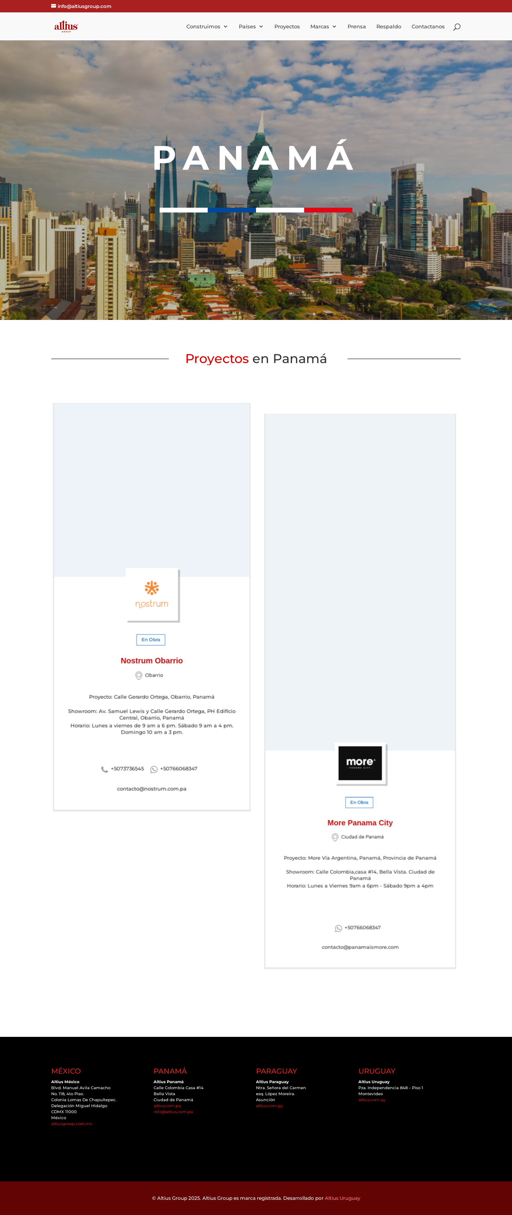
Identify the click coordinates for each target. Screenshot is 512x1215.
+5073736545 (131, 744)
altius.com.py (269, 1105)
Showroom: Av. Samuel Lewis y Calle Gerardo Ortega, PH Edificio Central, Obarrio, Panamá (152, 695)
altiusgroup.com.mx (71, 1123)
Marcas (319, 27)
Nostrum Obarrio (152, 652)
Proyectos (287, 27)
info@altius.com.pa (173, 1111)
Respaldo (388, 27)
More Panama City (360, 794)
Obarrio (154, 664)
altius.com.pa (167, 1105)
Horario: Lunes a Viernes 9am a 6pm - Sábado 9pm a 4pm (360, 842)
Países (247, 27)
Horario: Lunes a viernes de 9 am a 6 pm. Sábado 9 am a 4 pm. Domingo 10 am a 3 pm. (151, 707)
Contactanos (428, 27)
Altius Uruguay (342, 1198)
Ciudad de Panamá (361, 805)
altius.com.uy (372, 1099)
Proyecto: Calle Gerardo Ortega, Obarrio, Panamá (151, 682)
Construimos (203, 27)
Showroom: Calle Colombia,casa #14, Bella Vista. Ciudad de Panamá (360, 831)
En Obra (151, 634)
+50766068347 (174, 744)
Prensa (357, 27)
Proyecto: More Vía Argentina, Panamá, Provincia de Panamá (360, 820)
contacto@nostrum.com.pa (152, 761)
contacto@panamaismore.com (360, 891)
